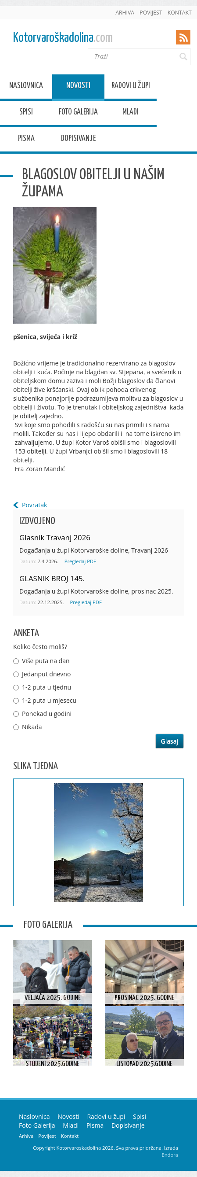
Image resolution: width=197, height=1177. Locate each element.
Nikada (32, 727)
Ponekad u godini (47, 713)
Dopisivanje (78, 140)
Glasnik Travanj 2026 (54, 537)
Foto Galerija (78, 113)
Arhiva (124, 12)
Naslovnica (26, 87)
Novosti (78, 87)
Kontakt (180, 12)
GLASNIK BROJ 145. (52, 578)
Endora (170, 1154)
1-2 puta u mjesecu (49, 700)
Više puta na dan (46, 661)
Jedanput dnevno (46, 674)
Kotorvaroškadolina (63, 38)
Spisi (26, 113)
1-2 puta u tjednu (46, 687)
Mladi (130, 113)
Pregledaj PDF (80, 561)
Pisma (26, 140)
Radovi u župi (130, 87)
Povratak (34, 505)
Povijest (151, 12)
